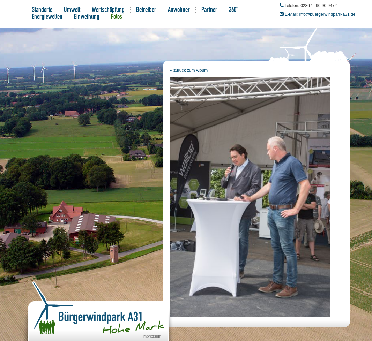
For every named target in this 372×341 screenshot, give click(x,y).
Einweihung (86, 17)
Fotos (116, 17)
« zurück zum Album (189, 70)
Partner (209, 10)
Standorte (42, 10)
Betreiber (146, 10)
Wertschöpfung (108, 10)
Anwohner (179, 10)
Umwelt (72, 10)
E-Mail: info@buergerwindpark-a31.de (320, 14)
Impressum (151, 336)
